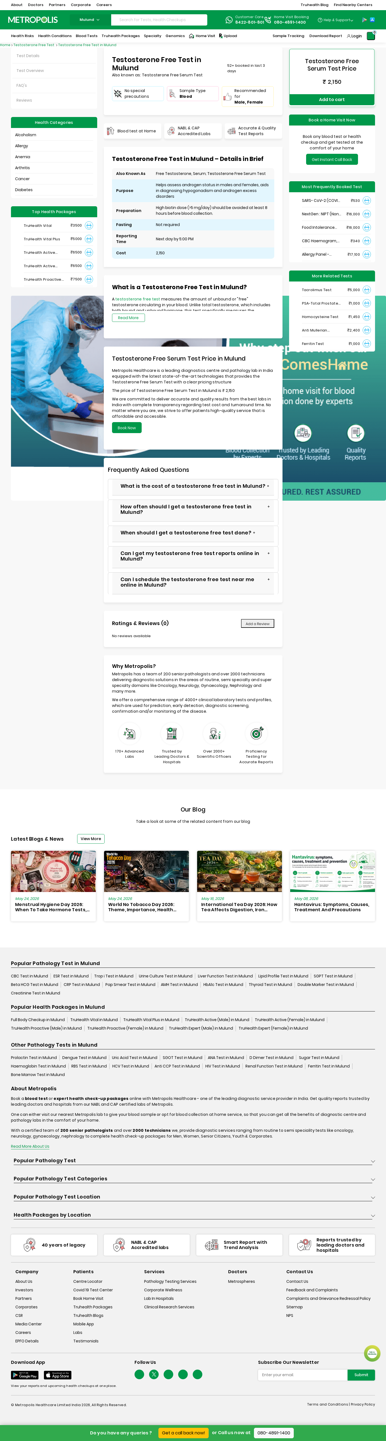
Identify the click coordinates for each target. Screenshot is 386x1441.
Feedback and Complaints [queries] (312, 1290)
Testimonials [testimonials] (86, 1341)
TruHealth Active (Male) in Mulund (217, 1019)
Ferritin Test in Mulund (329, 1066)
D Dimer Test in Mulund (271, 1057)
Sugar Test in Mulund (319, 1057)
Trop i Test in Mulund (113, 976)
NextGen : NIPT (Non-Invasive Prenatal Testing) (321, 211)
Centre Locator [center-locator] (87, 1281)
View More (91, 838)
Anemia (22, 157)
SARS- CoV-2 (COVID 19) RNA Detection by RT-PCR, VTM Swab (321, 198)
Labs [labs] (77, 1333)
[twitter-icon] (154, 1374)
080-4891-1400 (274, 1433)
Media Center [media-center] (28, 1324)
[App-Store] (372, 20)
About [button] (17, 4)
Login (356, 36)
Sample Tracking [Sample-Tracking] (288, 35)
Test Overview (30, 70)
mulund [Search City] (90, 19)
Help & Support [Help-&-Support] (337, 20)
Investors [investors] (24, 1290)
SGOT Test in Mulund (182, 1057)
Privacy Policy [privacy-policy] (363, 1404)
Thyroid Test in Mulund (270, 984)
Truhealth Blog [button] (314, 4)
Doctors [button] (35, 4)
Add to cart (332, 98)
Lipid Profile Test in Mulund (283, 976)
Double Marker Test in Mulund (326, 984)
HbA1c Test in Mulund (223, 984)
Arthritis (22, 168)
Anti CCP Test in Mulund (177, 1066)
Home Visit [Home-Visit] (202, 36)
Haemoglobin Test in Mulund (38, 1066)
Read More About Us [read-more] (30, 1146)
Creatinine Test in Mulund (35, 993)
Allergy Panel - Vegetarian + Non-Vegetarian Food (319, 252)
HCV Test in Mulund (130, 1066)
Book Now (127, 428)
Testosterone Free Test (34, 45)
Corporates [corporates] (26, 1307)
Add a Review (258, 623)
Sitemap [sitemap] (294, 1307)
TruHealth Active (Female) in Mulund (290, 1019)
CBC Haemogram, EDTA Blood (319, 238)
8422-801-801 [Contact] (249, 22)
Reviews (24, 100)
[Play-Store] (364, 20)
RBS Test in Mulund (89, 1066)
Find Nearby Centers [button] (353, 4)
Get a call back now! (183, 1433)
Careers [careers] (23, 1333)
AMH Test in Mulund (179, 984)
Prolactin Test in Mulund (34, 1057)
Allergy (21, 146)
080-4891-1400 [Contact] (290, 22)
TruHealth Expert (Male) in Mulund (201, 1028)
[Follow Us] (139, 1374)
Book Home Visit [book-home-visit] (88, 1298)
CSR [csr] (19, 1316)
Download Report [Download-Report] (325, 35)
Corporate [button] (81, 4)
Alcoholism (25, 135)
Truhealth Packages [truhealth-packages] (93, 1307)
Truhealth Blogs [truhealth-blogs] (88, 1316)
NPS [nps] (289, 1316)
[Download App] (24, 1375)
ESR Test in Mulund (71, 976)
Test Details (28, 55)
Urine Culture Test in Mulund (165, 976)
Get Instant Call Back (332, 157)
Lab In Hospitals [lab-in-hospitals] (159, 1298)
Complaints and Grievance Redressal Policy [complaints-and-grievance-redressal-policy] (328, 1298)
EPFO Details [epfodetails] (27, 1341)
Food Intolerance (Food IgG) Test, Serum (318, 225)
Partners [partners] (23, 1298)
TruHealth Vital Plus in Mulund (151, 1019)
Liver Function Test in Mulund (225, 976)
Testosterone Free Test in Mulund (87, 45)
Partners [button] (57, 4)
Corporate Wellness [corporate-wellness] (163, 1290)
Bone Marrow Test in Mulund (38, 1074)
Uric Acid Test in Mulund (134, 1057)
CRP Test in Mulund (82, 984)
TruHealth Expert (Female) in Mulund (273, 1028)
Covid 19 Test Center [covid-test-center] (93, 1290)
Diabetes (24, 190)
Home (5, 45)
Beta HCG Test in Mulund (34, 984)
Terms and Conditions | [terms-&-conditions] (329, 1404)
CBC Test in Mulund (29, 976)
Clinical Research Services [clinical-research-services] (169, 1307)
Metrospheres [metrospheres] (241, 1281)
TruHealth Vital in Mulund (94, 1019)
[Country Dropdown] (335, 19)
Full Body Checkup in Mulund (38, 1019)
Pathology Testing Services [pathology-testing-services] (170, 1281)
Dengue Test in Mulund (84, 1057)
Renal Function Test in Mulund (274, 1066)
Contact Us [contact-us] (297, 1281)
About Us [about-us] (23, 1281)
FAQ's (21, 85)
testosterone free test (138, 299)
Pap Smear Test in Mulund (130, 984)
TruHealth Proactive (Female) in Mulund (125, 1028)
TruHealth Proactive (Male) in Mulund (46, 1028)
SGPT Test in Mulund (333, 976)
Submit (361, 1375)
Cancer (22, 179)
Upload (227, 36)
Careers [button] (104, 4)
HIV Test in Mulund (222, 1066)
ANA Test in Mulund (226, 1057)
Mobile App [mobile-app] (83, 1324)
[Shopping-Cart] (371, 36)
